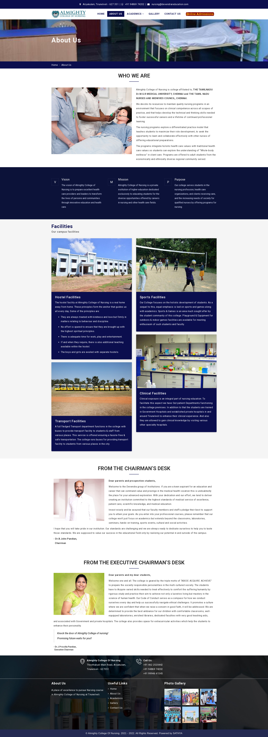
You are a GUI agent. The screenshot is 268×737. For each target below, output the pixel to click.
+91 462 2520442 (153, 664)
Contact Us (172, 13)
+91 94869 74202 (134, 4)
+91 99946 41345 (153, 673)
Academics (135, 13)
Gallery (154, 13)
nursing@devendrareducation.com (170, 4)
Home (101, 13)
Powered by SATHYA (170, 733)
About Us (115, 13)
